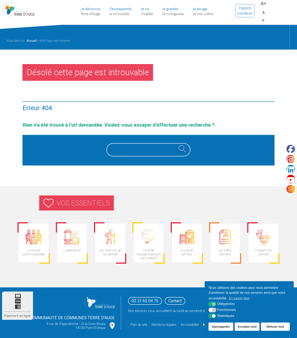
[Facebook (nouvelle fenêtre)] (290, 145)
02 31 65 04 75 (145, 301)
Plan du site (138, 325)
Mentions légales (164, 325)
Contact (175, 301)
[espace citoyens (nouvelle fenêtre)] (187, 243)
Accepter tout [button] (247, 326)
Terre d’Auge (87, 11)
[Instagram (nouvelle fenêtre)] (290, 157)
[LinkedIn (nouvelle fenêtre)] (290, 169)
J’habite (147, 11)
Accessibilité (190, 325)
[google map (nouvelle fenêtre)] (112, 326)
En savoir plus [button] (239, 298)
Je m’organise (175, 11)
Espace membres (246, 12)
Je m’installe (119, 11)
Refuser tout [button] (275, 326)
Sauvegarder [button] (221, 326)
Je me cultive (207, 11)
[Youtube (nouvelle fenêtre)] (290, 181)
